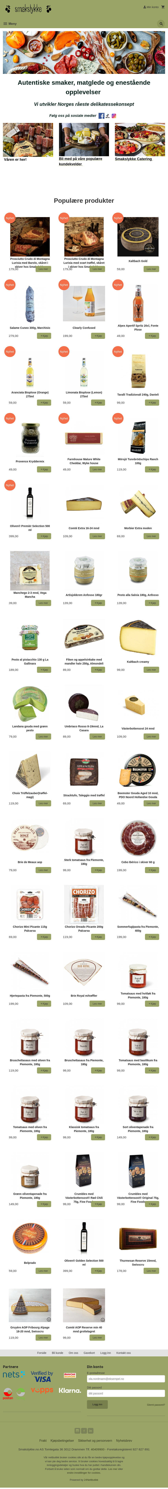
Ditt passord (94, 1388)
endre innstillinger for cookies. (84, 1474)
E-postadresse (96, 1373)
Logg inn (105, 1353)
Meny (10, 23)
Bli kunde (57, 1353)
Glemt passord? (156, 1405)
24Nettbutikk (91, 1481)
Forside (41, 1353)
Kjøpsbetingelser (62, 1441)
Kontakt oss (123, 1353)
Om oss (73, 1353)
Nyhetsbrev (124, 1441)
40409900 (98, 1450)
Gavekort (89, 1353)
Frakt (42, 1441)
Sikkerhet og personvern (95, 1441)
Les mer (113, 1470)
